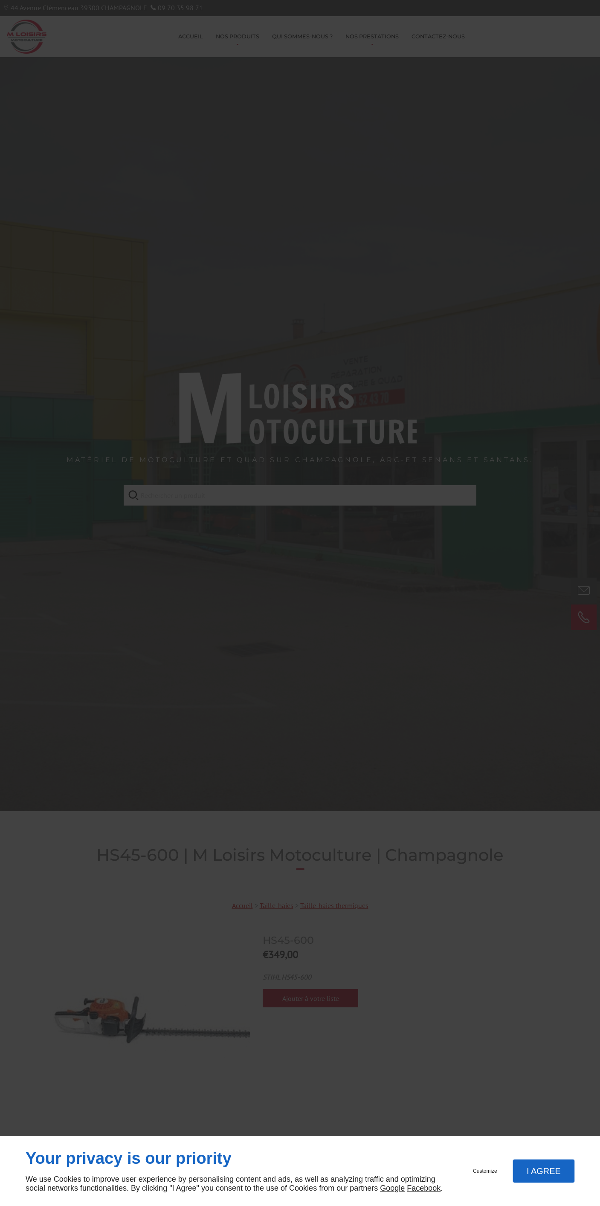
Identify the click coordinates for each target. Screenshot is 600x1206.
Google (392, 1188)
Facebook (424, 1188)
